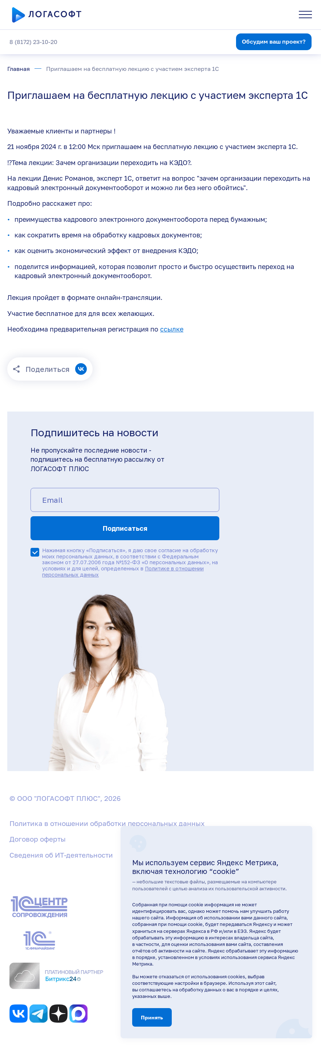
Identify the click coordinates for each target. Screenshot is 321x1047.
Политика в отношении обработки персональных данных (106, 823)
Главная (18, 68)
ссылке (171, 329)
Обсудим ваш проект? (273, 41)
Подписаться (125, 528)
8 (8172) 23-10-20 (33, 42)
